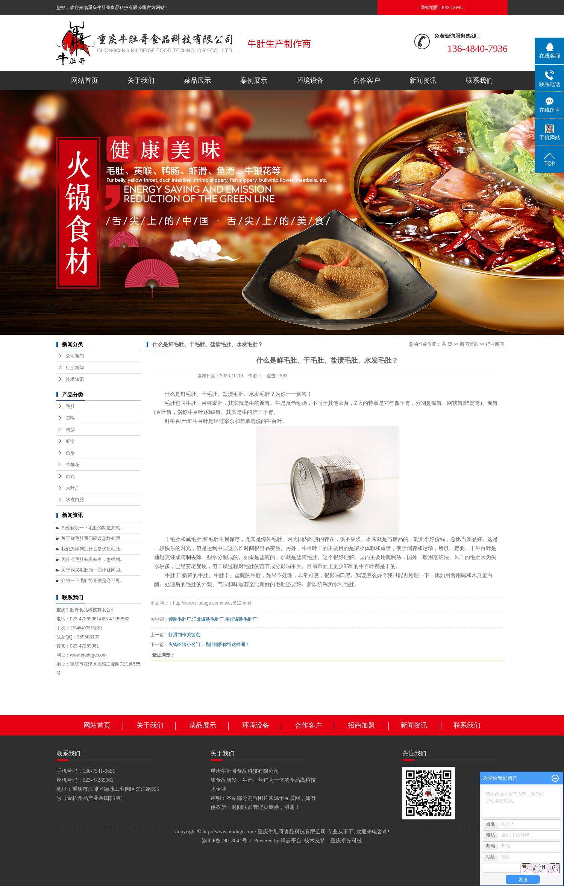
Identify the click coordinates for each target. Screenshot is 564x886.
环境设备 (310, 80)
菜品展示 (197, 80)
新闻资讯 (423, 80)
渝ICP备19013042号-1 (226, 840)
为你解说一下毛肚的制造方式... (92, 527)
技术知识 (75, 379)
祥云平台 (291, 840)
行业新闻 (75, 367)
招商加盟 (361, 725)
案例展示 (253, 80)
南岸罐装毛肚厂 (241, 619)
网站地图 (429, 7)
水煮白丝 (75, 499)
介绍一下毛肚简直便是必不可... (92, 580)
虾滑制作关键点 (184, 634)
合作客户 (366, 80)
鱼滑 (70, 453)
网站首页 (84, 80)
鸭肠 (70, 429)
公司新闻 (75, 356)
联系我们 (479, 80)
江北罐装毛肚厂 (208, 619)
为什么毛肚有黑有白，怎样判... (92, 559)
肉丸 (70, 476)
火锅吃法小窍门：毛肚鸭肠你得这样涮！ (209, 644)
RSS (446, 7)
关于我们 (141, 80)
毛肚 (70, 406)
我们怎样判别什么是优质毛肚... (92, 549)
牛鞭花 (72, 464)
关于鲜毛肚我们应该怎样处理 (90, 538)
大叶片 (72, 488)
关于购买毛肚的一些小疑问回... (92, 570)
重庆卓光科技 (346, 840)
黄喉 (70, 418)
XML (457, 7)
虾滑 (70, 441)
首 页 (447, 344)
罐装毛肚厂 (179, 619)
